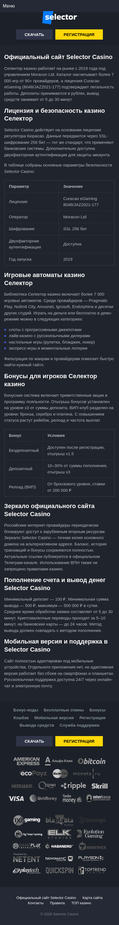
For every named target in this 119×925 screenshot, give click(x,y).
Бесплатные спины (64, 710)
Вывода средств (37, 725)
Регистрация (79, 34)
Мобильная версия (54, 717)
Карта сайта (93, 898)
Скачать (34, 34)
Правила (57, 903)
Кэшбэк (21, 717)
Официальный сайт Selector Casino (46, 898)
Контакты (35, 903)
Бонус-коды (25, 710)
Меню (9, 6)
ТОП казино (81, 903)
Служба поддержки (80, 725)
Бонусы (98, 710)
